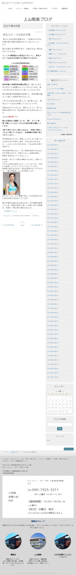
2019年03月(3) (53, 313)
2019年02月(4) (53, 317)
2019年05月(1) (53, 304)
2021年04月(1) (53, 231)
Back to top (69, 449)
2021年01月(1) (53, 244)
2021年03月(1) (53, 235)
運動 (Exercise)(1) (55, 50)
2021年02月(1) (53, 240)
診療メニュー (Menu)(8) (56, 54)
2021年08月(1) (53, 222)
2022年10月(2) (53, 188)
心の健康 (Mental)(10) (56, 34)
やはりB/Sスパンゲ (53, 100)
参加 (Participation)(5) (57, 62)
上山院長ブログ (14, 452)
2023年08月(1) (53, 149)
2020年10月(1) (53, 248)
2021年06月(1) (53, 227)
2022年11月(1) (53, 184)
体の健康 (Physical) (10, 211)
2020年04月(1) (53, 274)
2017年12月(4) (53, 373)
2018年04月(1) (53, 360)
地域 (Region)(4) (54, 58)
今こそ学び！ (51, 104)
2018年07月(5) (53, 347)
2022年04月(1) (53, 209)
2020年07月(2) (53, 261)
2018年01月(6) (53, 369)
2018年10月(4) (53, 334)
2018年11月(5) (53, 330)
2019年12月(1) (53, 291)
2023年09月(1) (53, 145)
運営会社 (65, 8)
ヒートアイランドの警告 (55, 89)
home (10, 8)
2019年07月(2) (53, 295)
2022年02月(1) (53, 214)
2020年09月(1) (53, 252)
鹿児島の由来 (51, 108)
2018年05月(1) (53, 356)
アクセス (55, 8)
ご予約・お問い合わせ (40, 8)
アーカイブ (59, 140)
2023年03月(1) (53, 171)
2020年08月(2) (53, 257)
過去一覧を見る (67, 134)
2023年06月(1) (53, 158)
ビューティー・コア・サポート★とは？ (24, 459)
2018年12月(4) (53, 326)
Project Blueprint (54, 119)
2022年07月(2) (53, 201)
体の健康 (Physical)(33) (57, 30)
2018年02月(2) (53, 364)
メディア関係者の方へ (18, 461)
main (22, 225)
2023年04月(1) (53, 166)
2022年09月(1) (53, 192)
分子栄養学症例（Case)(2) (56, 71)
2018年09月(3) (53, 338)
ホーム (6, 452)
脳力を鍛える (51, 123)
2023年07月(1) (53, 154)
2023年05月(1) (53, 162)
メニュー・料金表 (22, 8)
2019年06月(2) (53, 300)
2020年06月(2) (53, 265)
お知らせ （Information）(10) (59, 67)
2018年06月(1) (53, 351)
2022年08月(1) (53, 197)
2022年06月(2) (53, 205)
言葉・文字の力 (52, 84)
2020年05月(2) (53, 270)
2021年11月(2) (53, 218)
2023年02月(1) (53, 175)
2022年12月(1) (53, 179)
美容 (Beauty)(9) (54, 39)
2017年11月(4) (53, 377)
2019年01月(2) (53, 321)
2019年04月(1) (53, 308)
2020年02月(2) (53, 283)
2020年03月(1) (53, 278)
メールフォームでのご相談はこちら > (46, 512)
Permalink (6, 216)
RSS (48, 440)
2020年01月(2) (53, 287)
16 (67, 404)
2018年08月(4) (53, 343)
